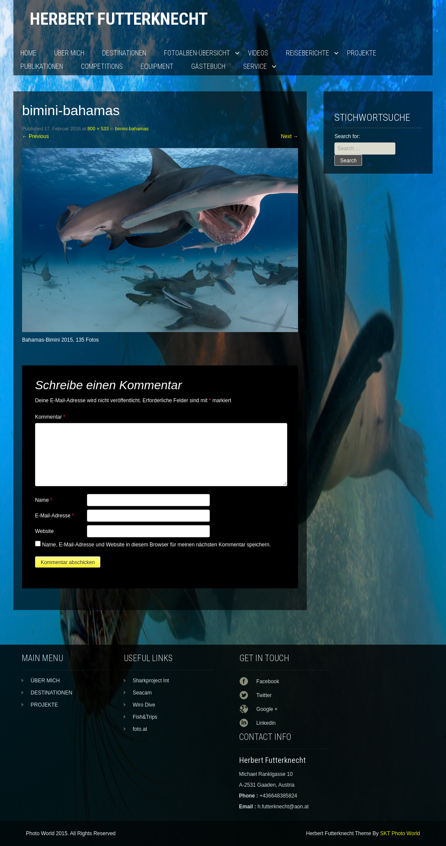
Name (43, 500)
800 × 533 (98, 128)
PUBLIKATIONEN (41, 66)
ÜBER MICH (69, 53)
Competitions (102, 66)
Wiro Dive (144, 705)
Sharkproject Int (151, 681)
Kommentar (50, 417)
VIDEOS (258, 53)
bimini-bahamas (132, 128)
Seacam (142, 693)
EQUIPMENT (157, 66)
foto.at (140, 729)
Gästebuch (208, 66)
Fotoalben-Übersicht (197, 53)
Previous (35, 136)
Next (289, 136)
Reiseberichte (307, 53)
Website (44, 531)
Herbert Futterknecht (119, 19)
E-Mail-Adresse (54, 516)
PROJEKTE (361, 53)
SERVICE (255, 66)
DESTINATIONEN (124, 53)
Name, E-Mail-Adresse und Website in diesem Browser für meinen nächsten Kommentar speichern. (156, 545)
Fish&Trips (145, 717)
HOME (28, 53)
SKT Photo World (400, 833)
